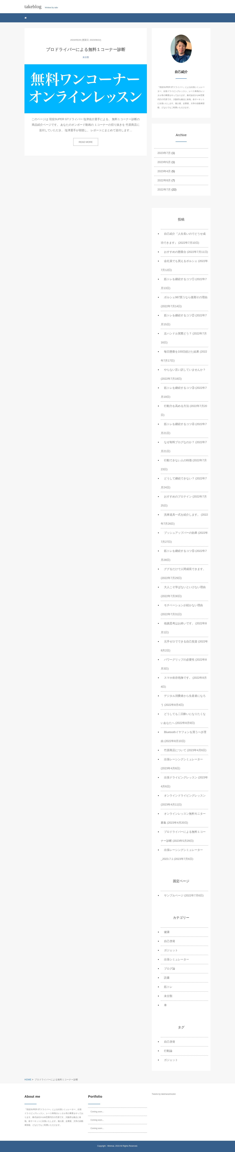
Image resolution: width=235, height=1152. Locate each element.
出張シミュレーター (176, 959)
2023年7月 (164, 153)
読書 (167, 977)
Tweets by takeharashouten (164, 1094)
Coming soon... (97, 1112)
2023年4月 (164, 171)
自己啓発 (169, 941)
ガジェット (171, 950)
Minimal (110, 1146)
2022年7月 (164, 189)
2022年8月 (164, 180)
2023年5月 (164, 162)
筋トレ (168, 986)
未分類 (86, 57)
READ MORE (86, 142)
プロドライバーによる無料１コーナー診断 (85, 49)
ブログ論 (169, 968)
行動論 (168, 1050)
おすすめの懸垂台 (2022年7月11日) (186, 251)
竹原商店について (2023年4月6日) (185, 750)
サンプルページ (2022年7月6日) (184, 895)
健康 (167, 932)
